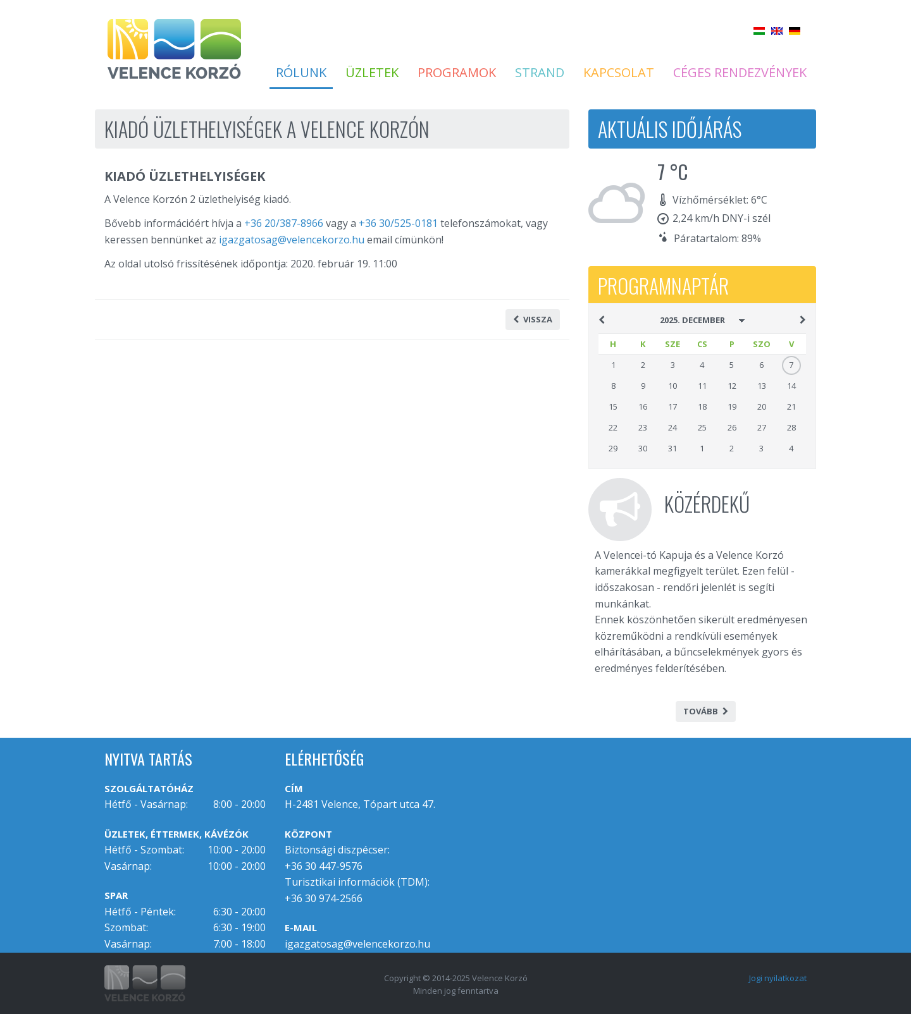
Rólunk (301, 72)
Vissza (532, 319)
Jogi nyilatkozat (778, 978)
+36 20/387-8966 (283, 223)
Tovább (705, 711)
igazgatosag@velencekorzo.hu (291, 240)
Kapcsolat (618, 72)
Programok (457, 72)
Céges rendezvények (740, 72)
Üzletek (372, 72)
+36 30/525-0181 (398, 223)
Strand (539, 72)
